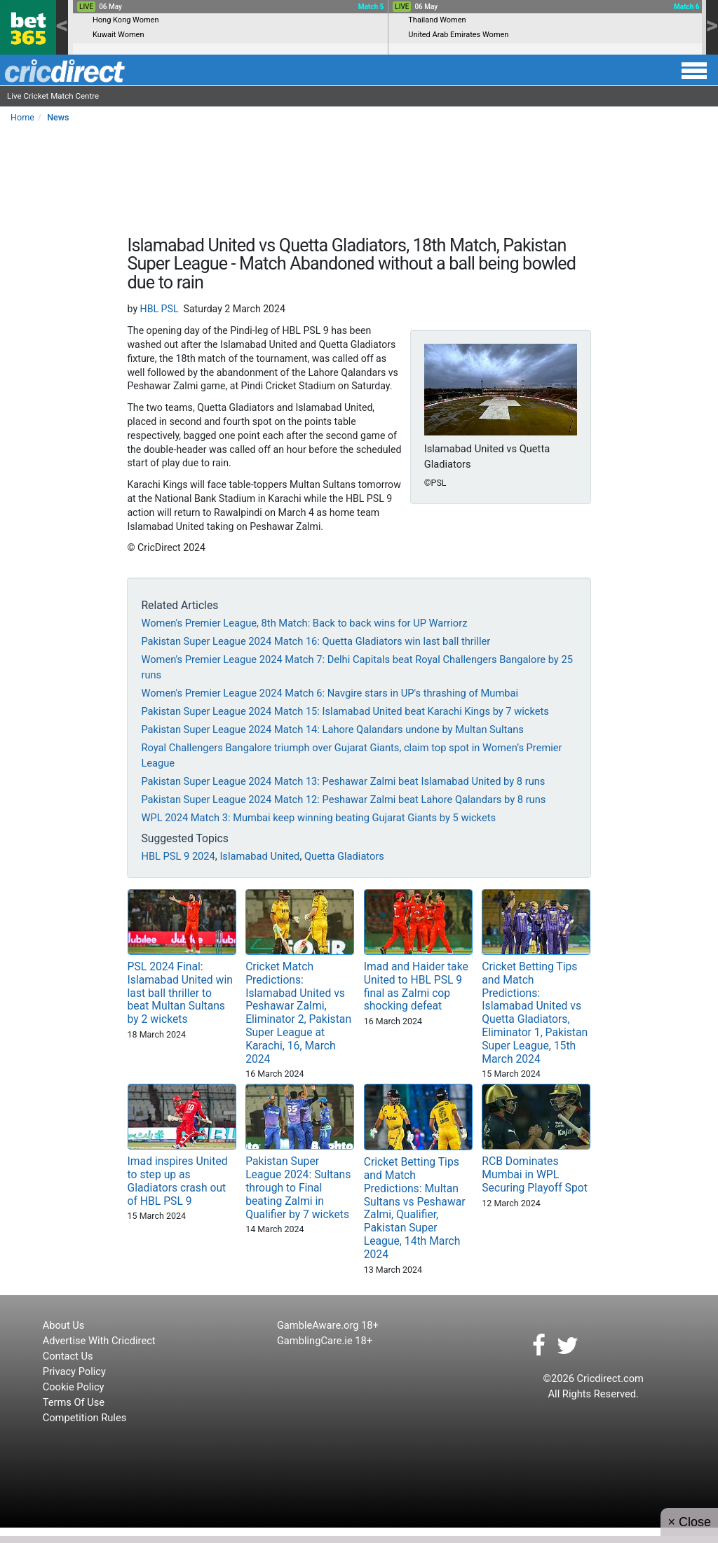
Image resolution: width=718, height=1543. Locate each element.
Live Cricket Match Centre (53, 96)
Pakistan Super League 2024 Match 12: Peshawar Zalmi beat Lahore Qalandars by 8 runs (343, 799)
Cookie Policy (73, 1387)
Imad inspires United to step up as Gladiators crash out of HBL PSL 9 (178, 1181)
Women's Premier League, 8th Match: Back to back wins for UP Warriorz (304, 623)
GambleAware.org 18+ (328, 1325)
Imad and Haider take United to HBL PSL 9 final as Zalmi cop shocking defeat (416, 986)
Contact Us (68, 1356)
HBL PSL (159, 308)
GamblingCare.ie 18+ (324, 1340)
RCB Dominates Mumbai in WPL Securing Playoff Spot (535, 1174)
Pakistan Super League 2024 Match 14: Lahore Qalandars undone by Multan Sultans (332, 729)
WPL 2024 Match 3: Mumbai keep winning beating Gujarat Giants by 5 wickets (318, 817)
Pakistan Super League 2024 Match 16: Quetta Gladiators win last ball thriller (315, 641)
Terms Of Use (73, 1402)
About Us (64, 1325)
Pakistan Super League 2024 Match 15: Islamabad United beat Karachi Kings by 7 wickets (344, 711)
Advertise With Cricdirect (99, 1340)
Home (22, 117)
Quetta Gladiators (344, 856)
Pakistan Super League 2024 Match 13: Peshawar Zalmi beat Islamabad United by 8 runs (343, 781)
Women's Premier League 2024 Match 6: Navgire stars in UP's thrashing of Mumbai (329, 693)
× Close (689, 1522)
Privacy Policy (74, 1371)
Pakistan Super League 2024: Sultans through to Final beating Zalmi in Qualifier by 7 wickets (298, 1187)
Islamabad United (259, 856)
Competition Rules (85, 1417)
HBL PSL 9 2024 (178, 856)
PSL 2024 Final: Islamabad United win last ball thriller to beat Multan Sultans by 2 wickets (180, 993)
